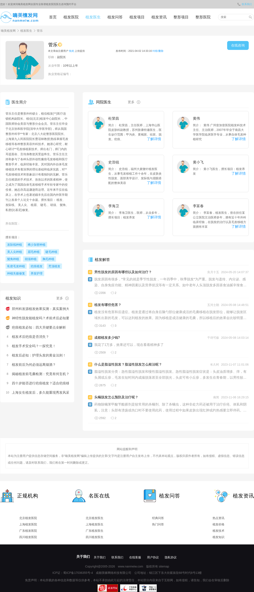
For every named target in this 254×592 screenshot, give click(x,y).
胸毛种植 (48, 259)
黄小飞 (198, 162)
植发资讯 (159, 17)
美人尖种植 (14, 252)
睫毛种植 (51, 252)
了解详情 (154, 139)
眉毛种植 (34, 252)
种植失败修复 (16, 273)
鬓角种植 (13, 259)
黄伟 (196, 118)
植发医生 (93, 17)
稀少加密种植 (36, 244)
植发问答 (115, 17)
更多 (135, 102)
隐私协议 (171, 557)
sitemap (164, 566)
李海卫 (113, 206)
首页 (53, 17)
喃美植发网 (8, 30)
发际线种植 (14, 244)
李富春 (198, 206)
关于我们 (83, 556)
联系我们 (245, 4)
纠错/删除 (157, 50)
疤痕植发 (37, 266)
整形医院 (203, 17)
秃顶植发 (54, 266)
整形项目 (181, 17)
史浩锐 (113, 162)
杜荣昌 (113, 118)
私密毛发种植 (16, 266)
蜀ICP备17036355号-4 (78, 572)
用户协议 (153, 557)
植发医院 (71, 17)
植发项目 (137, 17)
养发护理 (37, 273)
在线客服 (135, 557)
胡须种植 (31, 259)
